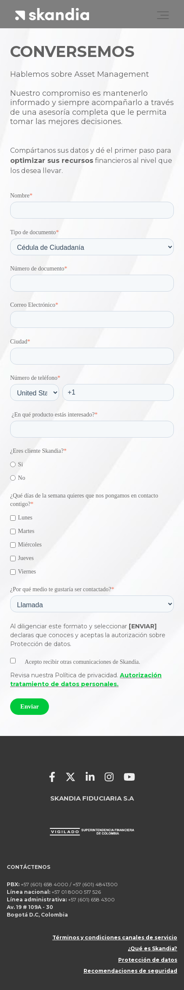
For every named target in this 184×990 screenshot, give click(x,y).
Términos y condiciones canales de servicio (114, 937)
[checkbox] (92, 471)
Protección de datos (147, 960)
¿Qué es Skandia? (152, 948)
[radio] (92, 464)
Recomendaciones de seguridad (130, 971)
